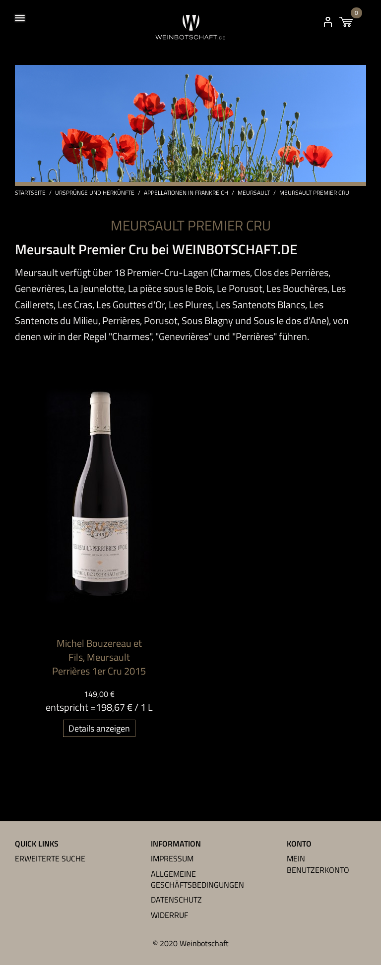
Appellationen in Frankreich (186, 192)
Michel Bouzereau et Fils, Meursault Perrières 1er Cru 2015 (99, 657)
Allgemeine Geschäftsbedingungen (197, 879)
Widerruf (169, 915)
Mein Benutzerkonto (318, 863)
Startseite (30, 192)
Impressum (172, 858)
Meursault (254, 192)
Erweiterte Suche (50, 858)
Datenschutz (176, 900)
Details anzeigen (99, 728)
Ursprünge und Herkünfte (94, 192)
